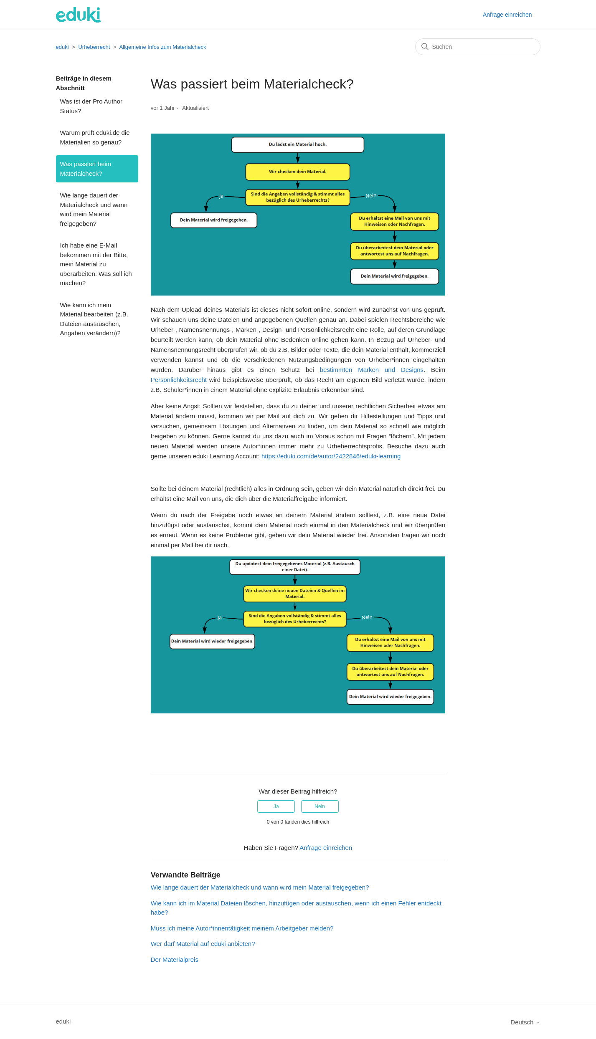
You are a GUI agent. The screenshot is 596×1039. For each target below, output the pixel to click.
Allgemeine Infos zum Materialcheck (162, 47)
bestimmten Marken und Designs (372, 369)
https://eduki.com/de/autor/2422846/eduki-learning (331, 456)
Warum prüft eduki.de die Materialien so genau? (95, 137)
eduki (62, 47)
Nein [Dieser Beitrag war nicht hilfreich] (319, 806)
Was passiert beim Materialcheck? (86, 168)
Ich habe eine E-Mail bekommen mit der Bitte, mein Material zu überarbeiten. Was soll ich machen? (96, 264)
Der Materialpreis (174, 959)
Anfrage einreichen (507, 14)
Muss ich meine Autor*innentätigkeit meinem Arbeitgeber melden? (242, 928)
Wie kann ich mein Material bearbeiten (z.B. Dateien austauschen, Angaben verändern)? (94, 319)
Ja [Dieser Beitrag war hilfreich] (276, 806)
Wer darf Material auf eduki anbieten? (203, 943)
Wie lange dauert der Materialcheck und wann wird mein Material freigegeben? (94, 209)
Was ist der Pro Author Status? (91, 106)
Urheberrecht (94, 47)
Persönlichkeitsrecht (179, 379)
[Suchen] (477, 46)
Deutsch (525, 1022)
